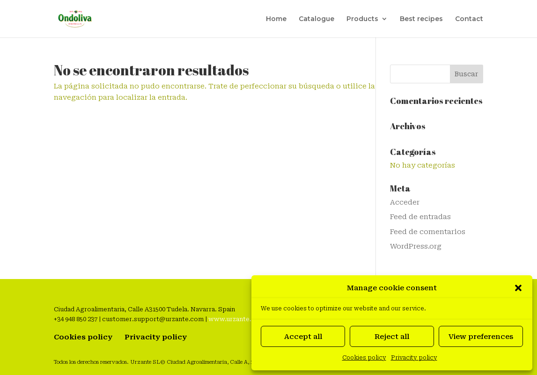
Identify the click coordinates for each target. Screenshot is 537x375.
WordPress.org (415, 246)
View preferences (481, 336)
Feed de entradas (420, 217)
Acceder (404, 202)
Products (362, 19)
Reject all (392, 336)
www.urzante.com (236, 319)
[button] (518, 288)
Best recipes (421, 19)
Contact (469, 19)
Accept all (303, 336)
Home (276, 19)
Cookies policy (364, 357)
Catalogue (316, 19)
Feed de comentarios (427, 232)
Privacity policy (414, 357)
